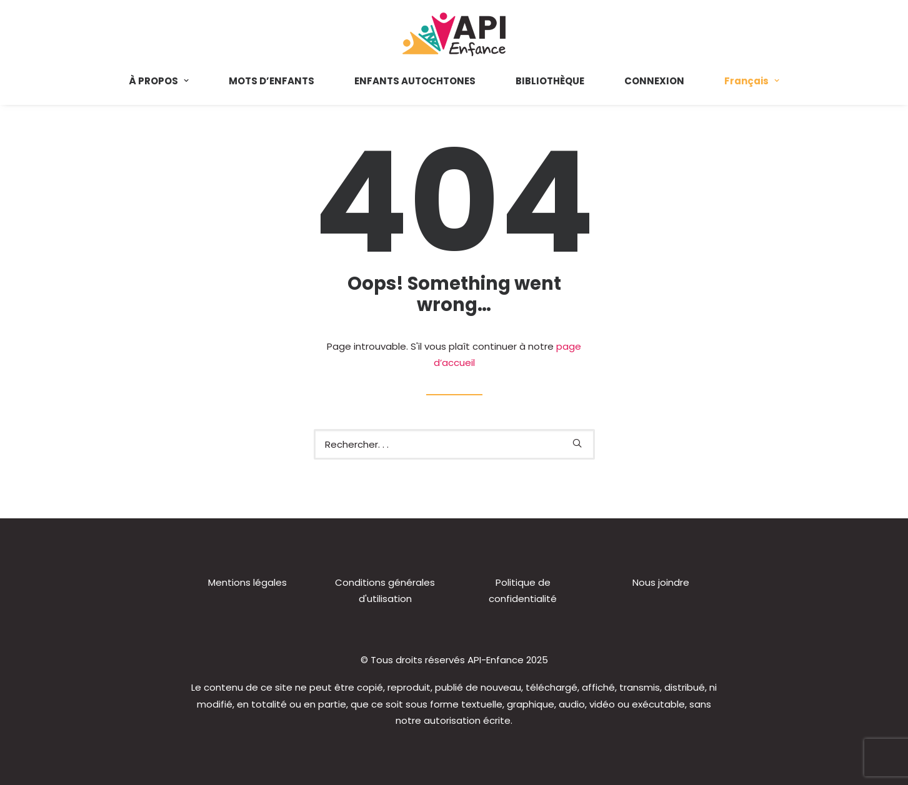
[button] (577, 443)
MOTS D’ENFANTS (271, 80)
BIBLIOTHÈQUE (550, 80)
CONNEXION (654, 80)
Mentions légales (247, 582)
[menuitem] (168, 80)
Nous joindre (660, 582)
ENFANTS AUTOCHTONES (415, 80)
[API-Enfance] (453, 34)
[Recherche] (454, 444)
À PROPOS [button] (159, 80)
